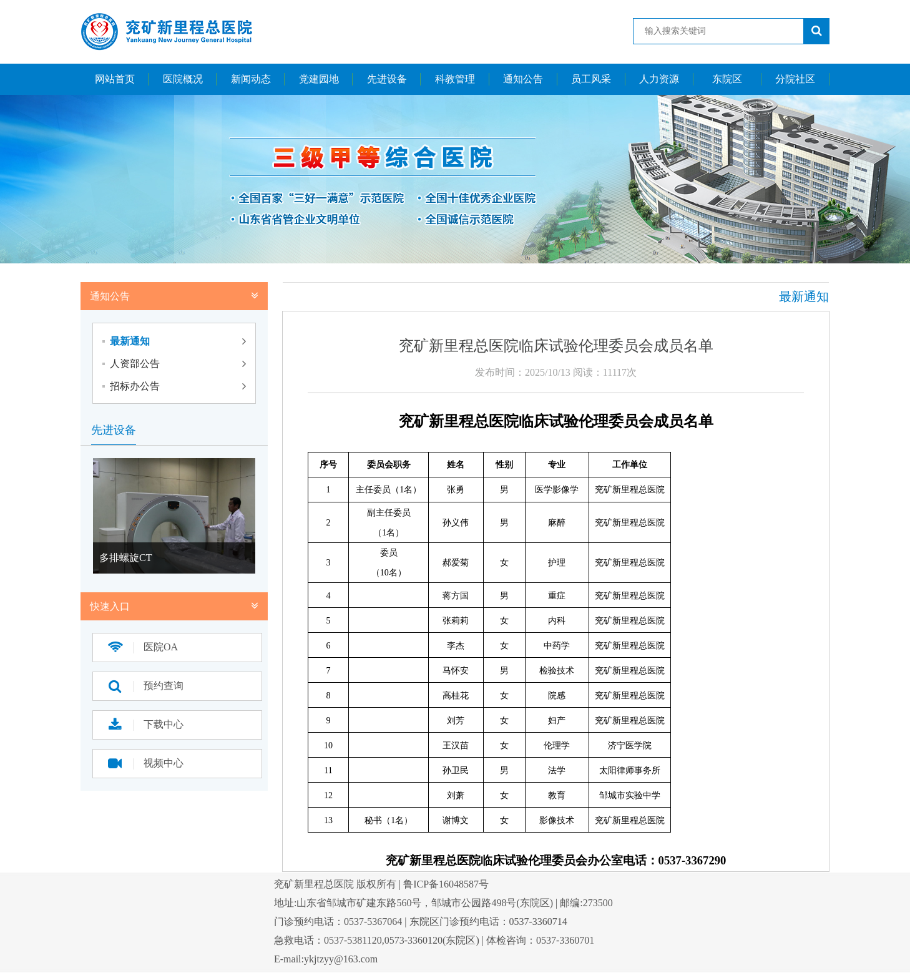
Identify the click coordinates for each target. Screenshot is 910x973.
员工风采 (591, 79)
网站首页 (115, 79)
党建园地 (319, 79)
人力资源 (659, 79)
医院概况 (183, 79)
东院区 (727, 79)
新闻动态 (251, 79)
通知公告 (523, 79)
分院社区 (795, 79)
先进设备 (387, 79)
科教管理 (455, 79)
